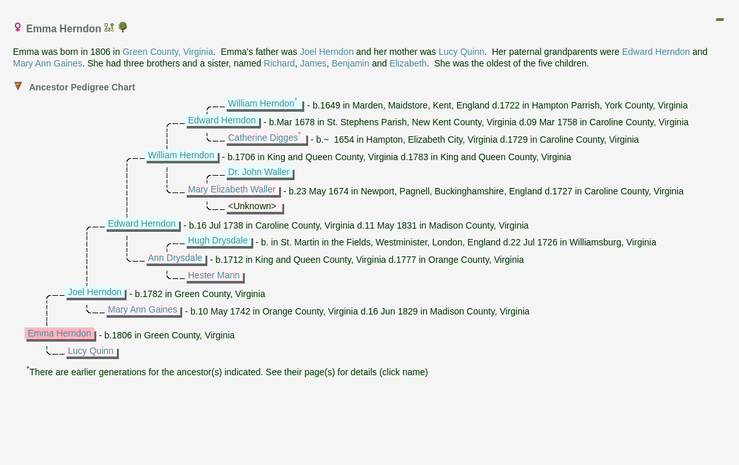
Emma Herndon (59, 333)
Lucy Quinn (461, 51)
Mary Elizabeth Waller (232, 189)
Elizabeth (408, 63)
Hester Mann (214, 275)
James (313, 63)
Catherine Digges (263, 137)
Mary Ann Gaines (47, 63)
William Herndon (261, 103)
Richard (279, 63)
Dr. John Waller (258, 172)
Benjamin (350, 63)
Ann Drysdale (175, 258)
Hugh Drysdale (218, 240)
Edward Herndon (656, 51)
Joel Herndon (326, 51)
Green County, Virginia (168, 51)
